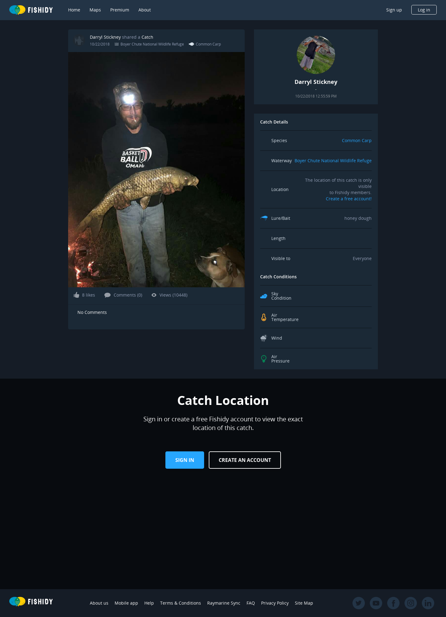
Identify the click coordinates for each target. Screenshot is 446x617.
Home (74, 10)
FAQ (251, 603)
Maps (95, 10)
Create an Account (245, 460)
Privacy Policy (275, 603)
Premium (119, 10)
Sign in (184, 460)
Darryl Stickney (105, 37)
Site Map (304, 603)
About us (99, 603)
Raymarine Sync (223, 603)
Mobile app (126, 603)
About (144, 10)
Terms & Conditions (180, 603)
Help (149, 603)
